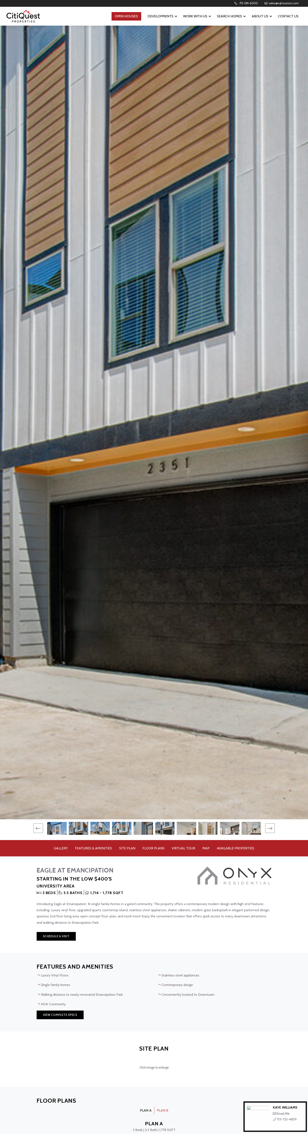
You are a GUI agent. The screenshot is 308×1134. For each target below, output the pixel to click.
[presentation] (38, 828)
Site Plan (127, 848)
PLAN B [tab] (162, 1110)
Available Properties (235, 848)
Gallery (61, 848)
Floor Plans (153, 848)
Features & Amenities (93, 848)
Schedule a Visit (56, 936)
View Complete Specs (60, 1015)
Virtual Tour (183, 848)
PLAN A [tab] (146, 1110)
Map (206, 848)
